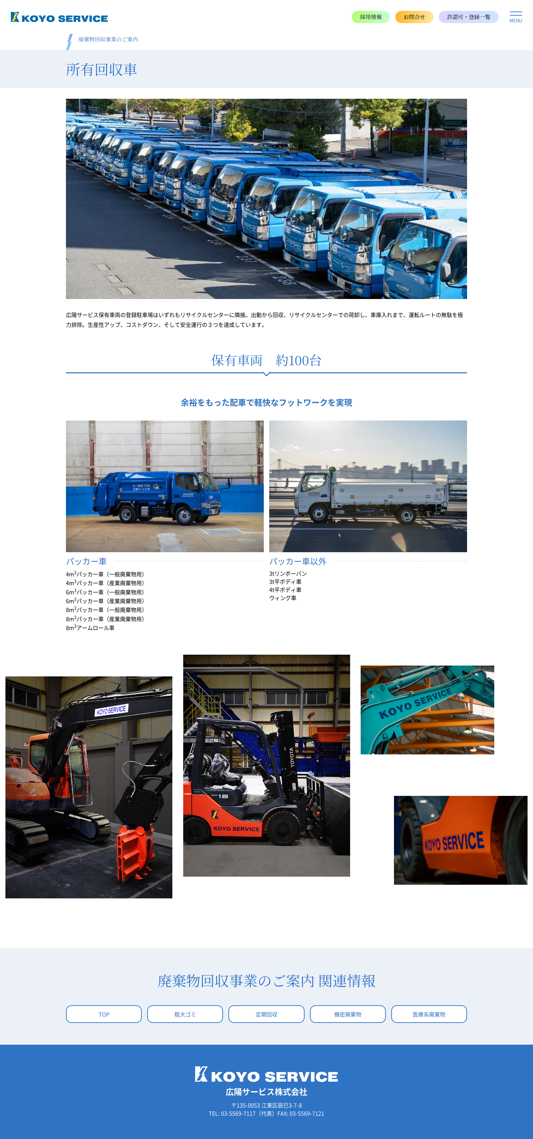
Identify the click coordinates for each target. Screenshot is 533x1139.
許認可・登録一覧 (469, 17)
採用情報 (371, 17)
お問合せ (414, 17)
